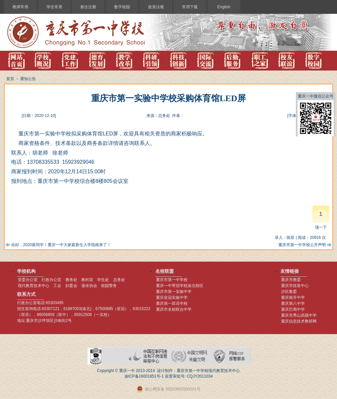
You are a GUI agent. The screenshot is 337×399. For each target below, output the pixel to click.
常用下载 (190, 7)
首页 (10, 78)
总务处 (119, 279)
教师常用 (20, 7)
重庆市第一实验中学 (174, 291)
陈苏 (291, 237)
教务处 (71, 279)
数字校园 (122, 7)
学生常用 (54, 7)
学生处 (103, 279)
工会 (57, 285)
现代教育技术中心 (33, 285)
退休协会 (89, 285)
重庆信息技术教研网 (299, 321)
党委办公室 (28, 279)
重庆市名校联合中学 (174, 309)
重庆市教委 (291, 279)
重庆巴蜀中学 (293, 309)
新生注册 (88, 7)
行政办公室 (51, 279)
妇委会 (71, 285)
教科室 (87, 279)
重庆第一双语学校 (172, 303)
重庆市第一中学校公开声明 (302, 244)
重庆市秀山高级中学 (299, 315)
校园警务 (109, 285)
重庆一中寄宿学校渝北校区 (179, 285)
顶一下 (321, 227)
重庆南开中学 (293, 297)
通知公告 (28, 78)
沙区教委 (289, 291)
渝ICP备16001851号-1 (144, 376)
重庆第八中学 (293, 303)
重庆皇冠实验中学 (172, 297)
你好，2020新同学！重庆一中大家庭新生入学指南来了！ (61, 244)
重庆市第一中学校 (172, 279)
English (223, 7)
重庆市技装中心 (295, 285)
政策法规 (156, 7)
